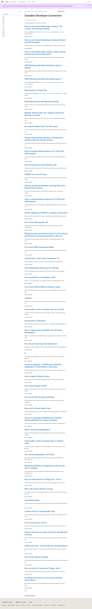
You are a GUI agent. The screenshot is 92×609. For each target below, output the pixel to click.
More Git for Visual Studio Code (38, 408)
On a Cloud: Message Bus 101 (36, 222)
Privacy (28, 605)
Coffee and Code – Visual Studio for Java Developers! (46, 545)
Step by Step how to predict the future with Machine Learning (46, 533)
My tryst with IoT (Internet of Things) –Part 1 (43, 568)
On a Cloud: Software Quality (36, 557)
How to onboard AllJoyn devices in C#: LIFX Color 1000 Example (45, 200)
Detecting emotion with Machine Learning (42, 101)
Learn (26, 11)
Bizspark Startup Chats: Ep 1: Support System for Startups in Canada (44, 113)
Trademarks (53, 605)
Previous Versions (11, 605)
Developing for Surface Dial (36, 90)
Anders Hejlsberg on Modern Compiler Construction (46, 212)
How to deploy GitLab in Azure (37, 376)
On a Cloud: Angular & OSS (36, 386)
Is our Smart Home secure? (36, 522)
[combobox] (11, 14)
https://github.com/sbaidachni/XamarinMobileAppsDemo (47, 32)
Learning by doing (32, 500)
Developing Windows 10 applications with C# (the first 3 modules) (45, 466)
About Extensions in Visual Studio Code (41, 165)
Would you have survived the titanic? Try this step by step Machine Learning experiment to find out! (46, 234)
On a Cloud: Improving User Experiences (41, 343)
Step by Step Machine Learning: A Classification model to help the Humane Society (44, 138)
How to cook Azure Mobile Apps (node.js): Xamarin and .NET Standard (45, 41)
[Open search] (86, 2)
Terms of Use (46, 605)
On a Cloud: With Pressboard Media (39, 247)
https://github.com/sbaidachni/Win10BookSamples (51, 82)
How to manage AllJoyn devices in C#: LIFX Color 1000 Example (44, 152)
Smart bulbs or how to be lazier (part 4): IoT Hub (44, 309)
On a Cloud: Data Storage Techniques (40, 397)
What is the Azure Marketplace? (37, 429)
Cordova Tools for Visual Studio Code (40, 511)
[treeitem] (11, 16)
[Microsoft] (2, 2)
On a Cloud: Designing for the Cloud (39, 454)
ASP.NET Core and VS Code (36, 174)
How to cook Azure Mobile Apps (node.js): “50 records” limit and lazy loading (43, 27)
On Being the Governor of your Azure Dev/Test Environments (43, 578)
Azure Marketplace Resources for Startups (42, 268)
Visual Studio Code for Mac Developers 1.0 (42, 258)
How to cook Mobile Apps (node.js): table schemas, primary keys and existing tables (45, 52)
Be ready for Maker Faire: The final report (41, 126)
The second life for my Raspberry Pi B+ (40, 277)
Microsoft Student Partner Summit (39, 489)
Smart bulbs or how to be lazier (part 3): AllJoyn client (44, 442)
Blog (17, 605)
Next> (26, 590)
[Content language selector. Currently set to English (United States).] (7, 602)
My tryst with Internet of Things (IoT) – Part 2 (43, 479)
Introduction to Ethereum (35, 320)
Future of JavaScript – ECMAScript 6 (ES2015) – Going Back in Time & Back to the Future (43, 365)
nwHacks (28, 298)
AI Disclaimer (4, 605)
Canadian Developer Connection (40, 11)
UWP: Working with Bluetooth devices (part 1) (43, 79)
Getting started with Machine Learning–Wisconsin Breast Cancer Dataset (45, 186)
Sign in (89, 1)
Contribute (23, 605)
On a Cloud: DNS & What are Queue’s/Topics (43, 287)
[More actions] (66, 11)
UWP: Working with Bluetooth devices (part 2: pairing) (43, 66)
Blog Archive (30, 11)
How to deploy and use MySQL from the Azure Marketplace (43, 331)
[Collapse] (19, 11)
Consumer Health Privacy (37, 605)
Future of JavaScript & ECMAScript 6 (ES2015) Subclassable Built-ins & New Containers (43, 419)
